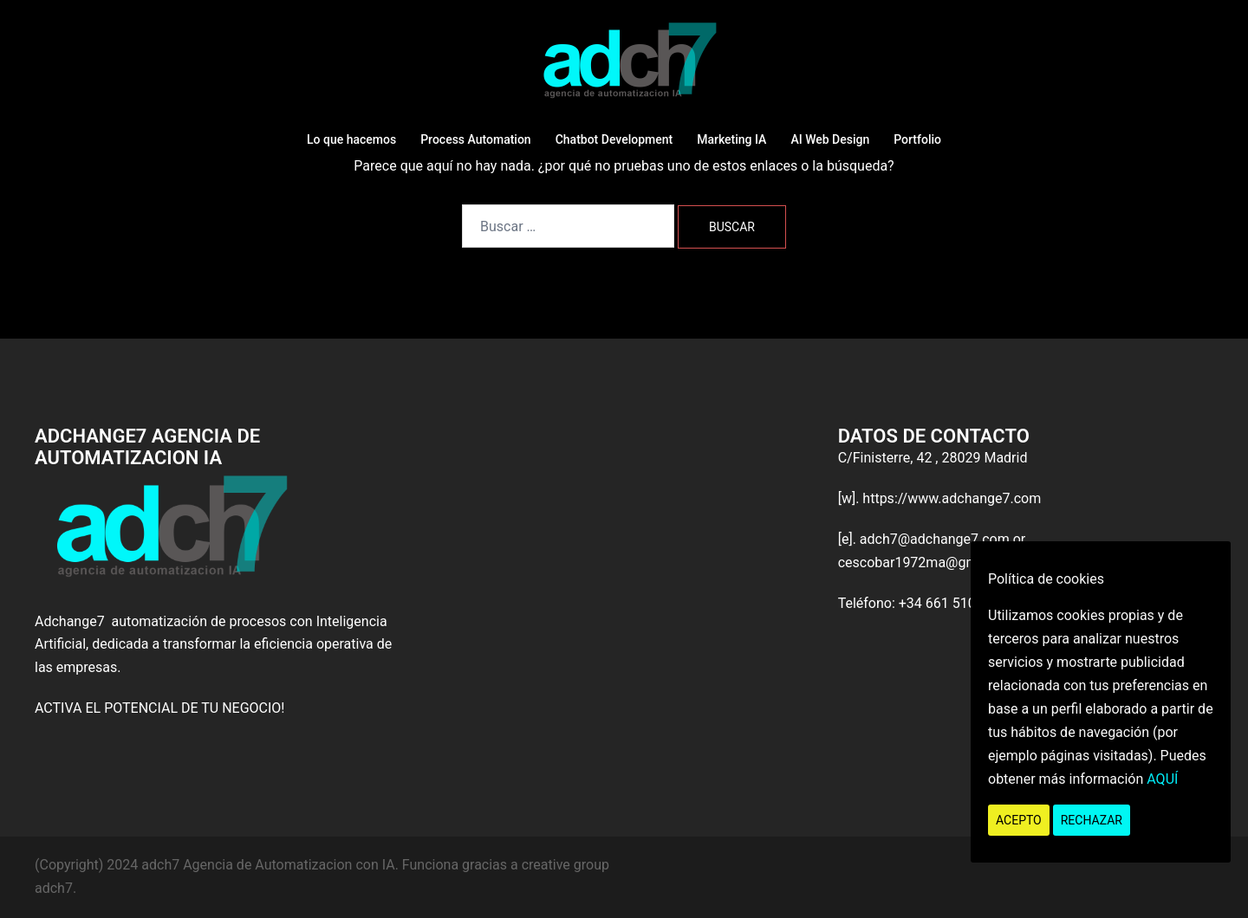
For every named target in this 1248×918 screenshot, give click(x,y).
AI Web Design (829, 139)
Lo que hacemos (351, 139)
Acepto (1019, 820)
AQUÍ (1162, 779)
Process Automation (475, 139)
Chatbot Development (614, 139)
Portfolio (917, 139)
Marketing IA (731, 139)
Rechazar (1091, 820)
